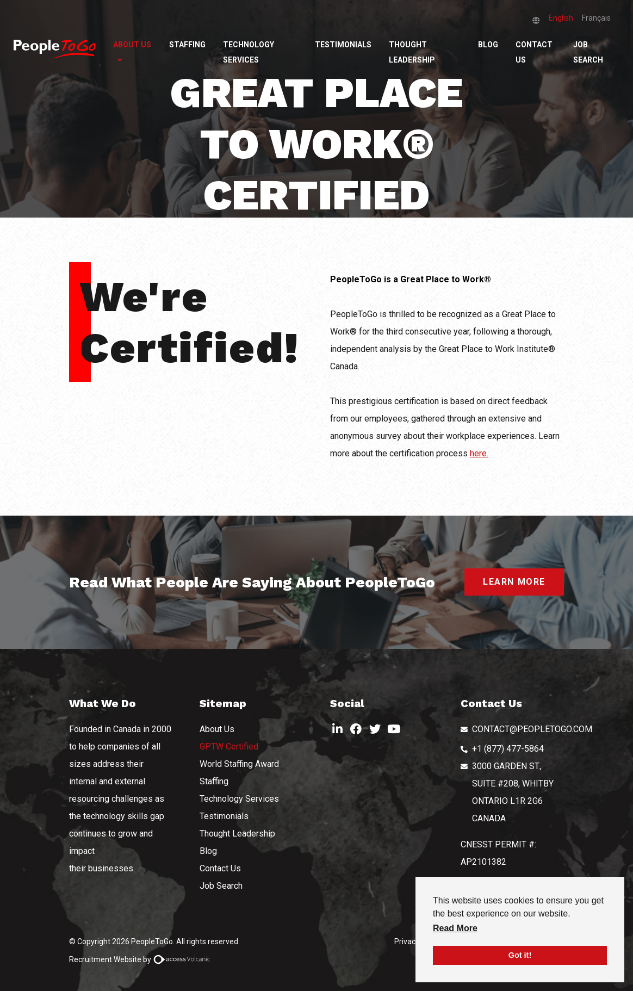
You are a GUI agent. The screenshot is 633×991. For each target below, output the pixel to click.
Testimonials (343, 44)
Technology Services (248, 52)
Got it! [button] (519, 955)
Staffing (187, 44)
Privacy (406, 941)
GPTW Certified (229, 746)
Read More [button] (455, 928)
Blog (488, 44)
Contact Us (534, 52)
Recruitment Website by (141, 960)
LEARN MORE (514, 582)
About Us (132, 44)
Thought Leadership (412, 52)
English (561, 18)
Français (596, 18)
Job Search (588, 52)
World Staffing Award (239, 764)
